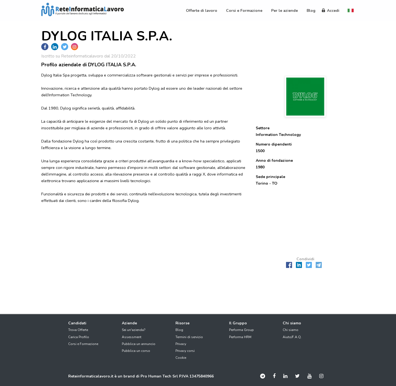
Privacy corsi (185, 351)
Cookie (180, 357)
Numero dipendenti (274, 144)
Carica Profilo (78, 337)
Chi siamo (290, 330)
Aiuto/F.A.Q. (292, 337)
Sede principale (270, 176)
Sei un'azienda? (133, 330)
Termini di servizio (189, 337)
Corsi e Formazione (83, 344)
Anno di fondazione (274, 160)
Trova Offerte (78, 330)
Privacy (180, 344)
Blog (179, 330)
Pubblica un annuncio (138, 344)
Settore (263, 128)
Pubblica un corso (136, 351)
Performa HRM (240, 337)
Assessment (131, 337)
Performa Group (241, 330)
